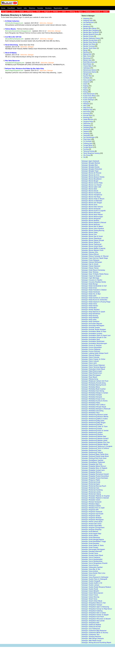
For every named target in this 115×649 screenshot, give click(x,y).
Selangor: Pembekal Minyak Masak (94, 407)
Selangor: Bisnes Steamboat (91, 238)
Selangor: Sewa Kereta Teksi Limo (93, 573)
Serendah (86, 135)
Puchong (86, 113)
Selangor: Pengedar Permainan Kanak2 (95, 474)
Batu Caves (87, 56)
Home (3, 8)
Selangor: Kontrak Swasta (91, 327)
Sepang (86, 131)
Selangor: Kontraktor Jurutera (92, 333)
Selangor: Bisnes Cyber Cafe (91, 187)
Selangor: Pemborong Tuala (91, 450)
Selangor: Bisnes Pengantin (91, 218)
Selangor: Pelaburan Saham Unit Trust (95, 381)
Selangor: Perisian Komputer (92, 502)
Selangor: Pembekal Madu (91, 403)
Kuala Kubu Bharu (89, 96)
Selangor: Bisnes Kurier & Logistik (94, 210)
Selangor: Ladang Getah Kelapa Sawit (95, 353)
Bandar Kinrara (88, 36)
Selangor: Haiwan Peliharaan (92, 262)
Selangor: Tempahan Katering (92, 611)
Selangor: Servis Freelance (91, 557)
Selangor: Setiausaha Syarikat (92, 567)
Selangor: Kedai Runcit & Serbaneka (94, 300)
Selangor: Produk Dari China (91, 524)
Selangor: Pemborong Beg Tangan (94, 422)
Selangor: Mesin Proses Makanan (93, 365)
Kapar (85, 88)
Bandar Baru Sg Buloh (91, 32)
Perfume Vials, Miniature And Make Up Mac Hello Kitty (24, 68)
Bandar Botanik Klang (91, 34)
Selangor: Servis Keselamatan (92, 559)
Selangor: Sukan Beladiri (90, 591)
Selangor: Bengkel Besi (90, 165)
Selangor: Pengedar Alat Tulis (92, 464)
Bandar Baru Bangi (89, 28)
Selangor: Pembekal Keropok (92, 397)
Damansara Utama (89, 72)
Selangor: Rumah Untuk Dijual (92, 555)
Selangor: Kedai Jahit (89, 296)
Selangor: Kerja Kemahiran (91, 314)
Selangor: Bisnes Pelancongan (92, 216)
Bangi (85, 50)
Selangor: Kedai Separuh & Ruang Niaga (96, 302)
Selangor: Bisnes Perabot (90, 220)
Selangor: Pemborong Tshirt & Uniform (95, 448)
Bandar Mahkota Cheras (91, 38)
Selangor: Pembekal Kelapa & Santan (95, 393)
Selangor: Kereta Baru (89, 308)
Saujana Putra (88, 121)
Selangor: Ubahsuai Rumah (91, 626)
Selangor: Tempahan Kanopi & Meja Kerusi (97, 609)
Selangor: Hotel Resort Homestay (93, 270)
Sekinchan (87, 123)
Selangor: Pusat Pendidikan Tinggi (94, 541)
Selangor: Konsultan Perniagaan (93, 325)
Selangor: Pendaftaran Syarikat (92, 460)
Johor (64, 11)
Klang (85, 92)
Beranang (86, 58)
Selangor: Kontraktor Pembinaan (93, 341)
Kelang (85, 90)
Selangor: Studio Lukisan (90, 585)
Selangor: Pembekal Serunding (92, 411)
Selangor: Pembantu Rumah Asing (94, 383)
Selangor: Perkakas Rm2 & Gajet (93, 508)
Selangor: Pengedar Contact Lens (93, 470)
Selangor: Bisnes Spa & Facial (92, 236)
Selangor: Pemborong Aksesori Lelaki (95, 414)
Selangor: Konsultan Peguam (92, 323)
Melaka (55, 11)
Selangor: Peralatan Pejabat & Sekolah (95, 498)
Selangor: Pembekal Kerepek (92, 395)
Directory (32, 8)
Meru (85, 105)
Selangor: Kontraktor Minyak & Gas (94, 337)
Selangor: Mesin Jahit (89, 363)
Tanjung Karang (88, 151)
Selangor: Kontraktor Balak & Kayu (94, 331)
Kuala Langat (88, 98)
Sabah (105, 11)
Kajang (85, 86)
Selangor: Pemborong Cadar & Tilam (95, 426)
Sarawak (97, 11)
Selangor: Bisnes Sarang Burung (93, 230)
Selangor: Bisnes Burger (90, 181)
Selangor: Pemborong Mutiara (92, 434)
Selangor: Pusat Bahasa (90, 531)
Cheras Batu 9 (88, 66)
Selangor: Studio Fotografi (91, 581)
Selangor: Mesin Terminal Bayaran (93, 367)
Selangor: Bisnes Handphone (92, 195)
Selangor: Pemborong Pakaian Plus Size (96, 442)
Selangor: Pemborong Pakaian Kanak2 (95, 438)
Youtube (40, 8)
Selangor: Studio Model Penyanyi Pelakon (96, 587)
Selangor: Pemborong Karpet (92, 428)
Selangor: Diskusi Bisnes (90, 254)
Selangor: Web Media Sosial (91, 640)
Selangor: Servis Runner (90, 565)
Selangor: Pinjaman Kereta (91, 516)
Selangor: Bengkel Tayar (90, 171)
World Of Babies (11, 53)
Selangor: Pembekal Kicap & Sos (93, 399)
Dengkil (86, 74)
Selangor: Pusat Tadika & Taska (93, 545)
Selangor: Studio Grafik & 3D (92, 583)
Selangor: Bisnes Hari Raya (91, 197)
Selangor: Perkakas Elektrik (91, 506)
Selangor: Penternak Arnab (91, 482)
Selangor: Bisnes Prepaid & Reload (94, 222)
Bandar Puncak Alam (90, 40)
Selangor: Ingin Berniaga (90, 278)
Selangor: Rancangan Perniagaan (93, 549)
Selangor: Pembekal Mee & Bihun (93, 405)
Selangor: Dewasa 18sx (90, 252)
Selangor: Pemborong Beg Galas (93, 420)
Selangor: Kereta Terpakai (91, 309)
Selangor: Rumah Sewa (90, 553)
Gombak (86, 78)
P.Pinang (30, 11)
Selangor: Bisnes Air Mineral (91, 173)
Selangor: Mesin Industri (90, 361)
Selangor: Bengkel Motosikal (92, 169)
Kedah (22, 11)
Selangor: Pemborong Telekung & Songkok (97, 446)
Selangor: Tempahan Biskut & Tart (94, 603)
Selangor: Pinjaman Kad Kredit (92, 514)
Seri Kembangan (89, 137)
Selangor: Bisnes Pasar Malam (92, 214)
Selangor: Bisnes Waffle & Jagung (93, 248)
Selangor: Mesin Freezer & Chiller (93, 359)
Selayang (86, 125)
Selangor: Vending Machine (91, 636)
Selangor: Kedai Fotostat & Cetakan (94, 290)
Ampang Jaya (87, 20)
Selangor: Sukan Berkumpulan (92, 593)
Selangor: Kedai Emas (89, 288)
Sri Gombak (87, 141)
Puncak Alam (87, 115)
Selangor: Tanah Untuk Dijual (92, 601)
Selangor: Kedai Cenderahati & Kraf (94, 286)
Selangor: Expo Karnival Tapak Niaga (95, 258)
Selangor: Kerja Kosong (90, 315)
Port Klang (87, 111)
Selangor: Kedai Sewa (89, 304)
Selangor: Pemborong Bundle (92, 424)
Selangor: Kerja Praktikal (90, 317)
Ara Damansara (88, 22)
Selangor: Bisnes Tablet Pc (91, 242)
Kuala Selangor (88, 99)
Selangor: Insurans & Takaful (92, 280)
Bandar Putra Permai (90, 42)
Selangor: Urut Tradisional (91, 629)
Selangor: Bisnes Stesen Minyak (93, 240)
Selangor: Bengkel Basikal (91, 163)
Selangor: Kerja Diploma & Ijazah (93, 312)
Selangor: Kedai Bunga (90, 284)
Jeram (85, 84)
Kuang (85, 102)
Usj (84, 157)
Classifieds (11, 8)
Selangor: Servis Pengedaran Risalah (94, 563)
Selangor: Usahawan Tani (90, 634)
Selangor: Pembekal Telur (91, 413)
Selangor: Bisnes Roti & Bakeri (92, 226)
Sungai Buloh (88, 147)
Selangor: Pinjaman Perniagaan (93, 519)
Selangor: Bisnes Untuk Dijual (92, 246)
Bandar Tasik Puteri (90, 48)
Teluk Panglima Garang (91, 153)
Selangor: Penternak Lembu (91, 492)
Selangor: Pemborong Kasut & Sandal (95, 430)
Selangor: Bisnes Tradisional (91, 244)
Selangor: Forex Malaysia (90, 260)
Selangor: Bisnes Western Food (92, 250)
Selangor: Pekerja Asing (90, 379)
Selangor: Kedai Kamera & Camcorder (95, 298)
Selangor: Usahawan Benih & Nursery (95, 632)
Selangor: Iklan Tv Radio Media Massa (95, 274)
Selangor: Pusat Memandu (91, 537)
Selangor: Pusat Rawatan (90, 543)
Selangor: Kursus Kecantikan (92, 347)
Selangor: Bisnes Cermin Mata (92, 183)
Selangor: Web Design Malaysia (93, 638)
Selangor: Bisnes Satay (90, 232)
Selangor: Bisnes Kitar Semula (92, 207)
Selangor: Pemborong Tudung (92, 452)
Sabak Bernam (88, 119)
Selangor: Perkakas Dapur (91, 504)
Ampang (86, 18)
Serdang (86, 133)
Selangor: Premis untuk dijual (92, 521)
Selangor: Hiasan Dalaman (91, 266)
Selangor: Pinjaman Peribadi (91, 518)
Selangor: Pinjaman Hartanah (92, 512)
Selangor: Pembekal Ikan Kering (93, 391)
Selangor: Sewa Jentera (90, 571)
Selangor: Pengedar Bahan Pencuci (94, 466)
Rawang (86, 117)
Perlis (13, 11)
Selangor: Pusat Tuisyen (90, 547)
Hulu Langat (87, 80)
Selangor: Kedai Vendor (90, 306)
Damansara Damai (89, 70)
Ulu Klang (86, 155)
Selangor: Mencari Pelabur (91, 355)
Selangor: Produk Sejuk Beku (92, 525)
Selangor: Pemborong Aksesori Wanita (95, 416)
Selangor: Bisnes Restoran (91, 224)
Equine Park (87, 76)
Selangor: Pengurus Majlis (91, 480)
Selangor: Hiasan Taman (90, 268)
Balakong (86, 26)
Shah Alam (87, 139)
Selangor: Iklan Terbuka (90, 272)
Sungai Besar (87, 145)
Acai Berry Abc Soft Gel (13, 37)
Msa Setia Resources (12, 60)
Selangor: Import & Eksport (91, 276)
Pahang (72, 11)
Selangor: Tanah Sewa (89, 599)
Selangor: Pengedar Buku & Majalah (94, 468)
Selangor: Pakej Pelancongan (92, 371)
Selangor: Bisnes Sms (89, 234)
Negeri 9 (47, 11)
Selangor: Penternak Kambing (92, 490)
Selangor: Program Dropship (91, 529)
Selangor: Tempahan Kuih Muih (93, 617)
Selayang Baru (88, 127)
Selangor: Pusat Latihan (90, 535)
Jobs (25, 8)
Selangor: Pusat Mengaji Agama (93, 539)
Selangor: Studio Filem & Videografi (94, 579)
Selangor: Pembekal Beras (91, 387)
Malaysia (86, 104)
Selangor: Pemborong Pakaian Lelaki (94, 440)
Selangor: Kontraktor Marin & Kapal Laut (96, 335)
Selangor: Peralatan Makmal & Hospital (96, 496)
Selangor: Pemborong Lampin (92, 432)
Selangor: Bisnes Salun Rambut (93, 228)
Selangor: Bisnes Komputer (91, 209)
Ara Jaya (86, 24)
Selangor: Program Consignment (93, 527)
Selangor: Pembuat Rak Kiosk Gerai (94, 458)
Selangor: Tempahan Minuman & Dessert (96, 619)
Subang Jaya (87, 143)
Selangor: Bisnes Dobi (89, 189)
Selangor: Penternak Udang (91, 494)
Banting (86, 52)
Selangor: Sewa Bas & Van (91, 569)
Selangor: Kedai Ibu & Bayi (91, 294)
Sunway (86, 149)
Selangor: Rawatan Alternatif (92, 551)
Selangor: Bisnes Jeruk (89, 204)
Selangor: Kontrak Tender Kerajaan (94, 329)
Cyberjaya (86, 68)
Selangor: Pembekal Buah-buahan (94, 389)
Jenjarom (86, 82)
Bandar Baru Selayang (91, 30)
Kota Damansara (89, 94)
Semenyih (86, 129)
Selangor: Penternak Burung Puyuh (94, 486)
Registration (58, 8)
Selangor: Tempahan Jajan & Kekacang (95, 607)
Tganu (80, 11)
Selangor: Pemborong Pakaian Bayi (94, 436)
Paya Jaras (86, 107)
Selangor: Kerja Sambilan (90, 321)
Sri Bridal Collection (12, 21)
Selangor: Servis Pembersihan (92, 561)
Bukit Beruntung (89, 62)
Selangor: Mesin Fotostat (90, 357)
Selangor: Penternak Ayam (91, 484)
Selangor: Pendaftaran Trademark (93, 462)
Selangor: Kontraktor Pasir (91, 339)
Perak (38, 11)
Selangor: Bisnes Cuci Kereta (92, 185)
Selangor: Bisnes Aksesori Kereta (93, 177)
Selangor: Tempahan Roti (90, 623)
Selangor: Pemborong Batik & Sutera (95, 419)
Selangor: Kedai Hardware (91, 292)
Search (19, 8)
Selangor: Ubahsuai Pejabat (91, 624)
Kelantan (89, 11)
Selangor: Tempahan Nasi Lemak (93, 621)
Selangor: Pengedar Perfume (92, 472)
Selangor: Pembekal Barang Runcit (94, 385)
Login (66, 8)
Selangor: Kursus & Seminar (92, 345)
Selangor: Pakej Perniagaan (91, 375)
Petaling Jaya (87, 109)
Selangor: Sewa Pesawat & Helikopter (95, 577)
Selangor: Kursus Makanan (91, 349)
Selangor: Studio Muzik (90, 589)
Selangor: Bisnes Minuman (91, 212)
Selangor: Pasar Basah (89, 377)
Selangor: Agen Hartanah (90, 161)
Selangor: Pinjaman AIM (90, 510)
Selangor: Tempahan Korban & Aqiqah (95, 615)
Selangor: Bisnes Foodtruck (91, 193)
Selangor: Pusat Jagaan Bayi (91, 533)
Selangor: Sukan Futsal (90, 595)
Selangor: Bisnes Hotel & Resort (93, 199)
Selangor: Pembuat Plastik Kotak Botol (95, 456)
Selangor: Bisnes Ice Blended (92, 201)
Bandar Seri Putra (89, 44)
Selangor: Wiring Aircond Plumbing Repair (96, 642)
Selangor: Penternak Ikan (90, 488)
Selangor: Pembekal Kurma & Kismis (95, 401)
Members (48, 8)
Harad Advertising (11, 45)
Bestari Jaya (87, 60)
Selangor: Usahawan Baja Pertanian (94, 630)
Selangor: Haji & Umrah (90, 264)
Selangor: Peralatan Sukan (91, 500)
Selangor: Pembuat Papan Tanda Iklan (95, 454)
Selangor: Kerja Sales (89, 319)
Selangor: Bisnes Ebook (90, 191)
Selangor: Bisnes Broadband (91, 179)
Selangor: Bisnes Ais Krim (90, 175)
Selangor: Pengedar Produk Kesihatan (95, 478)
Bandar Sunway (88, 46)
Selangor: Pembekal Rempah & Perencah (96, 409)
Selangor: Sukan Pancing (90, 597)
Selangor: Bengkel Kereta (90, 167)
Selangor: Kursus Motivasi (91, 351)
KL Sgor (5, 11)
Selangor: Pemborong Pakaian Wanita (95, 444)
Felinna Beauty (10, 29)
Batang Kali (87, 54)
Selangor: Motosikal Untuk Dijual (93, 369)
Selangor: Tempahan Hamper (92, 605)
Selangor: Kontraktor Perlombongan (94, 343)
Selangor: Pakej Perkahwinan (92, 373)
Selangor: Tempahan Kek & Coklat (94, 613)
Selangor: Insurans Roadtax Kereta (94, 282)
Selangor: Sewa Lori (89, 575)
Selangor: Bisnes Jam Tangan (92, 203)
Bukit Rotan (87, 64)
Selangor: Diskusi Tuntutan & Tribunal (95, 256)
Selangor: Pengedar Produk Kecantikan (95, 476)
